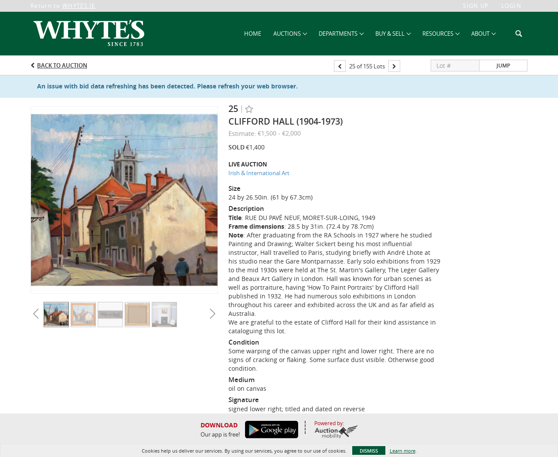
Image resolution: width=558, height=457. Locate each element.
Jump (503, 65)
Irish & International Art (258, 173)
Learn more (402, 450)
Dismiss (369, 450)
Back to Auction (62, 65)
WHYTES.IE (78, 6)
